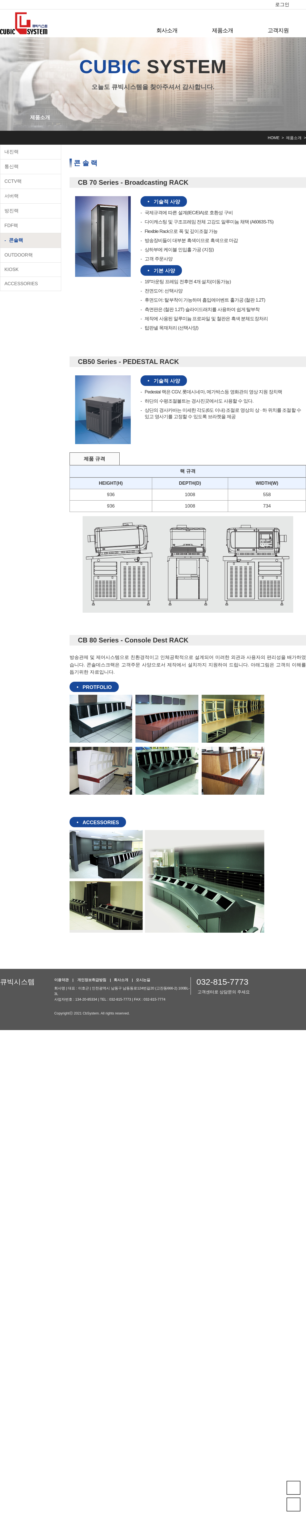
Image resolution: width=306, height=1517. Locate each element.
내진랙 (11, 151)
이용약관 (61, 980)
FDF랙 (11, 225)
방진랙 (11, 210)
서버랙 (11, 196)
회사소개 (166, 30)
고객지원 (278, 30)
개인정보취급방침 (91, 980)
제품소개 (222, 30)
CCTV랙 (13, 181)
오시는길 (143, 980)
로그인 (282, 4)
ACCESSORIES (21, 283)
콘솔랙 (16, 240)
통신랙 (11, 166)
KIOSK (11, 269)
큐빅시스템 (17, 982)
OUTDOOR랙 (18, 255)
